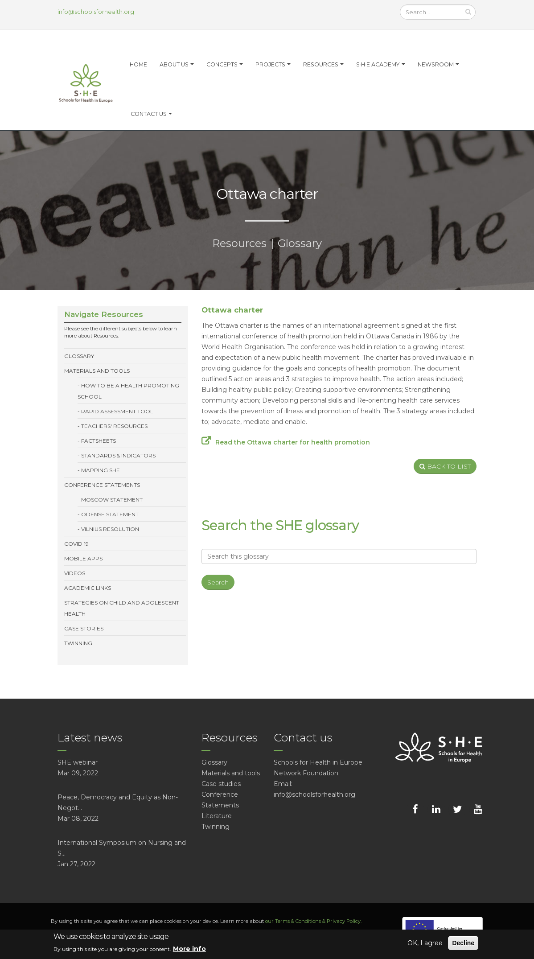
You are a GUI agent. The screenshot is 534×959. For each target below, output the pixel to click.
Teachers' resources (114, 426)
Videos (74, 573)
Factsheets (98, 440)
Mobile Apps (83, 558)
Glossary (300, 243)
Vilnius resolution (110, 529)
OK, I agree (425, 943)
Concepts (222, 64)
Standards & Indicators (118, 455)
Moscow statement (112, 499)
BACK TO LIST (445, 466)
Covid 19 (76, 543)
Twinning (78, 643)
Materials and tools (97, 370)
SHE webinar (78, 762)
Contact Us (149, 114)
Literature (216, 816)
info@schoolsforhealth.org (96, 11)
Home (138, 64)
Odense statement (110, 514)
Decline (463, 943)
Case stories (83, 628)
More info (189, 949)
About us (174, 64)
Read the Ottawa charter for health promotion (292, 442)
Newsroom (436, 64)
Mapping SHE (100, 470)
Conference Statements (102, 485)
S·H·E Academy (378, 64)
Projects (270, 64)
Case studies (221, 784)
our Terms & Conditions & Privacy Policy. (313, 921)
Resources (320, 64)
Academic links (87, 587)
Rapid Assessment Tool (117, 411)
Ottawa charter (232, 310)
